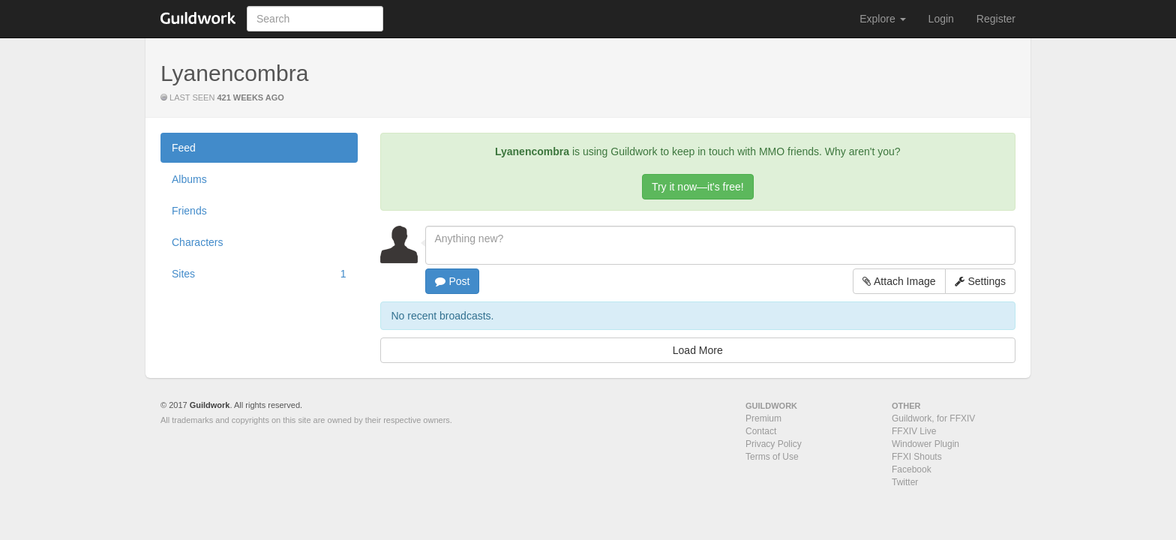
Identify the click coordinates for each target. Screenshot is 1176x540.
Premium (764, 418)
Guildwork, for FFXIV (933, 418)
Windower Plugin (925, 444)
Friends (189, 211)
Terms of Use (772, 457)
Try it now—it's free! (698, 187)
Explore (882, 19)
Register (996, 19)
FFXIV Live (914, 431)
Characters (197, 242)
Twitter (905, 482)
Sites (259, 273)
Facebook (912, 469)
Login (941, 19)
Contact (761, 431)
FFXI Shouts (917, 457)
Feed (184, 148)
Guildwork (210, 405)
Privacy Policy (774, 444)
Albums (189, 179)
